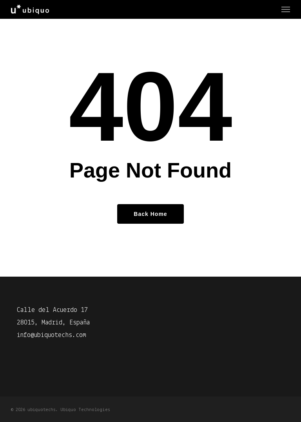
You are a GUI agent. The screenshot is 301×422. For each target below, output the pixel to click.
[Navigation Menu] (285, 9)
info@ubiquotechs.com (51, 335)
